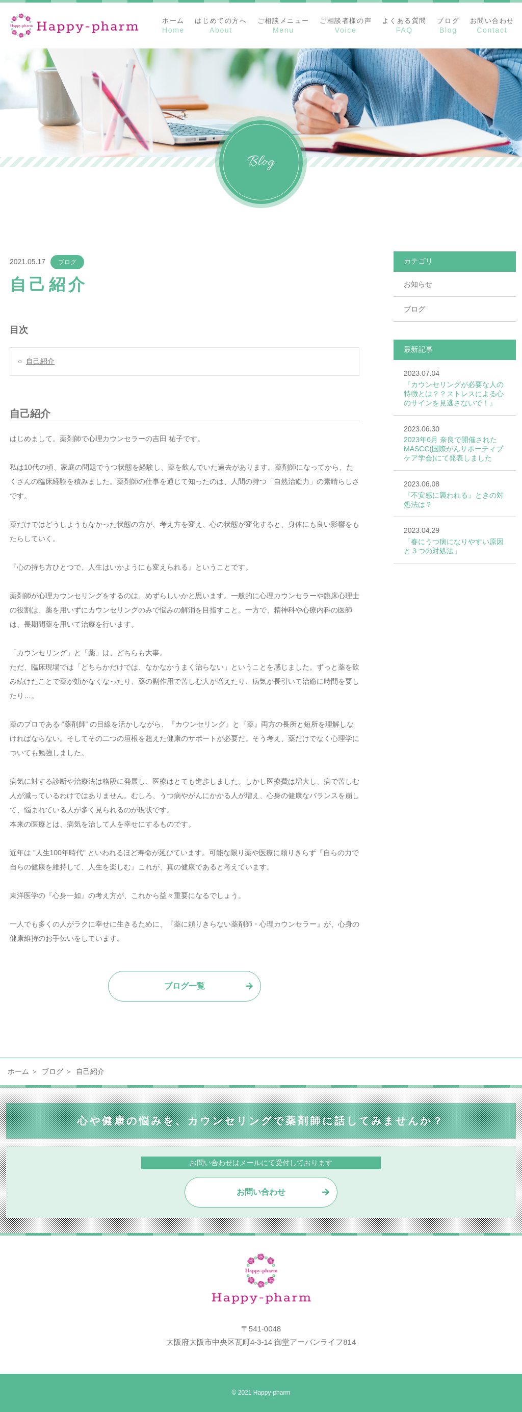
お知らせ (418, 284)
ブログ (67, 262)
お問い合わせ (261, 1192)
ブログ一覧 (184, 986)
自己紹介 (40, 361)
